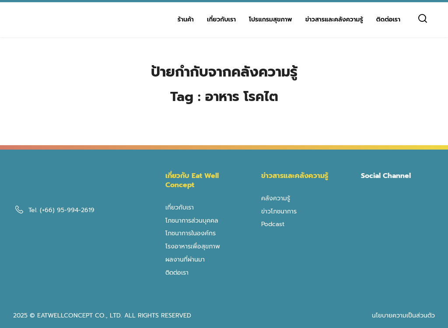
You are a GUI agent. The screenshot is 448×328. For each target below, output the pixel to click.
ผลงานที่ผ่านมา (185, 259)
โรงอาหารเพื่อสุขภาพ (192, 246)
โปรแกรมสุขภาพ (270, 19)
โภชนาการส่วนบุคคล (191, 220)
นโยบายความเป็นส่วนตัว (403, 315)
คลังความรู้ (275, 198)
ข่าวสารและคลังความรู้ (334, 19)
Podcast (272, 224)
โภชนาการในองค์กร (190, 233)
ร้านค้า (186, 19)
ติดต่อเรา (388, 19)
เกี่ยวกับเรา (221, 19)
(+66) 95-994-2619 (67, 210)
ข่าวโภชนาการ (279, 211)
